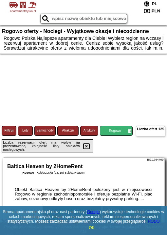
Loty (25, 130)
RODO (153, 221)
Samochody (45, 130)
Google (93, 212)
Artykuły (89, 130)
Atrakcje (68, 130)
